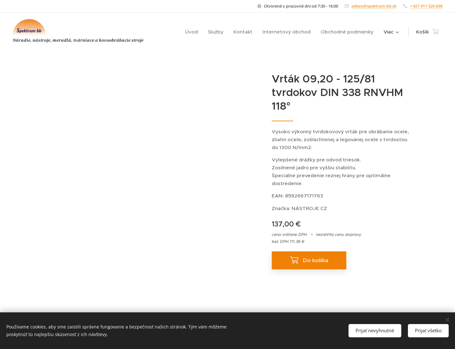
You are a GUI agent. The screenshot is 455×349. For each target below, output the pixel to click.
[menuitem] (193, 32)
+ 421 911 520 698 (426, 6)
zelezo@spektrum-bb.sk (374, 6)
